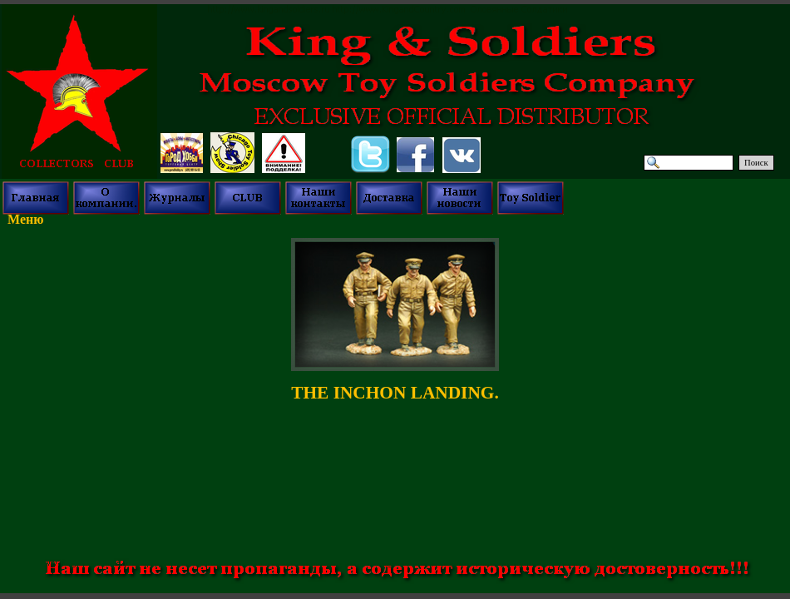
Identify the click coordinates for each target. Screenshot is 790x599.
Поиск (756, 162)
